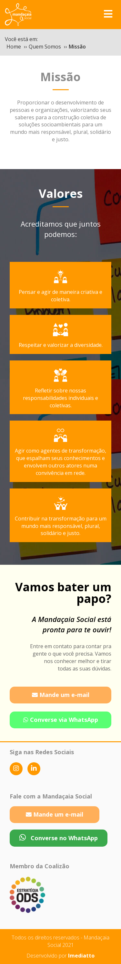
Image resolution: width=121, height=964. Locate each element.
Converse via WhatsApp (60, 719)
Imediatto (81, 955)
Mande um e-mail (60, 695)
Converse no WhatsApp (58, 838)
